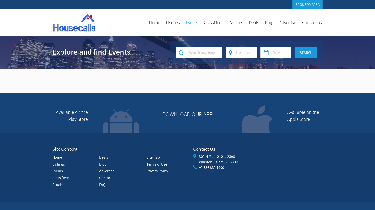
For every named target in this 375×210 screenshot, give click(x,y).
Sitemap (153, 157)
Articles (236, 22)
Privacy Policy (157, 170)
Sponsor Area (308, 4)
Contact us (312, 22)
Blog (269, 22)
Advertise (287, 22)
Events (192, 22)
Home (154, 22)
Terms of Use (156, 164)
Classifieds (213, 22)
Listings (173, 22)
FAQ (102, 184)
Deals (254, 22)
